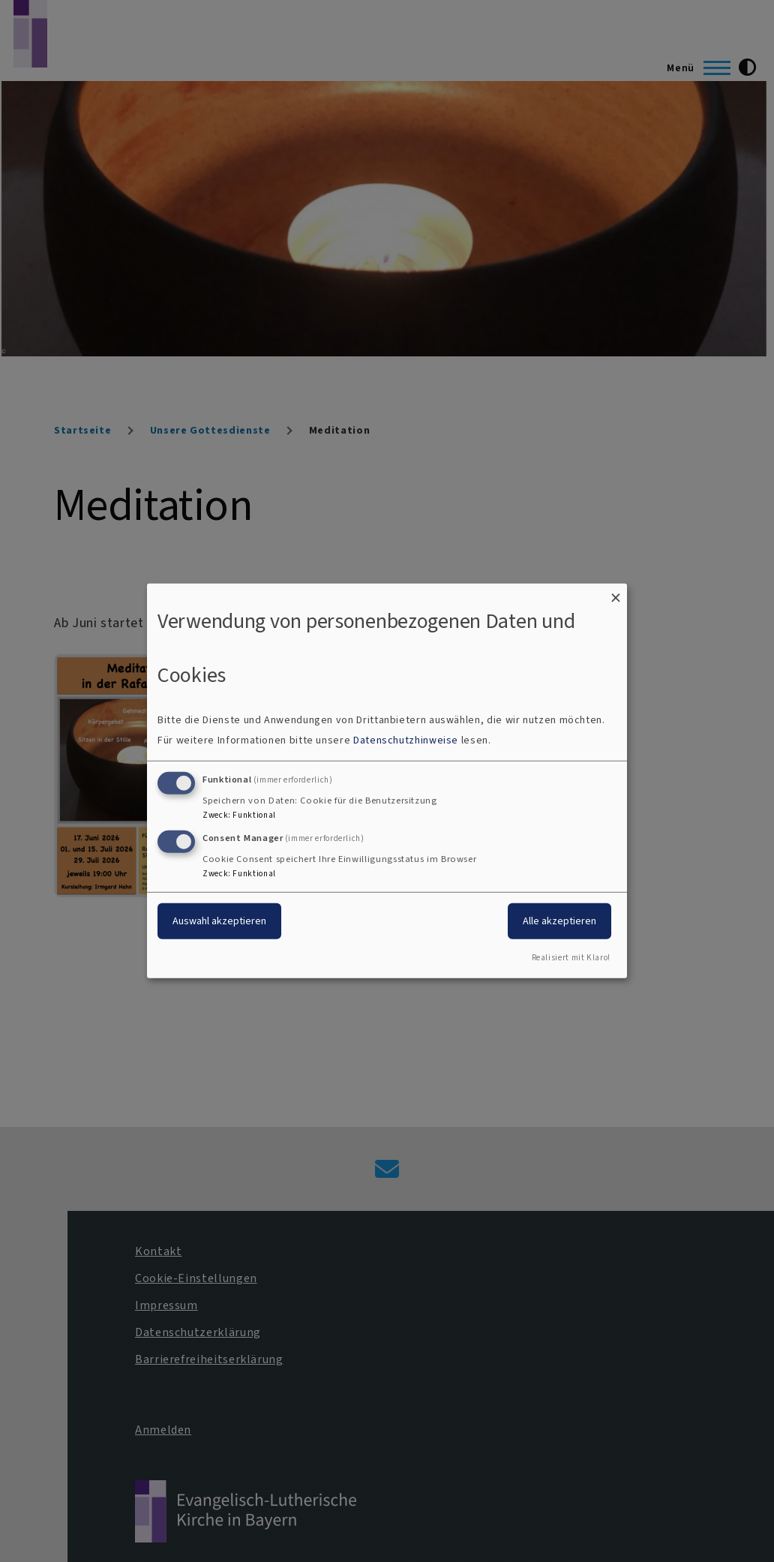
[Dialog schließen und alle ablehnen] (615, 593)
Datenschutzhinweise (405, 740)
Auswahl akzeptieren (219, 920)
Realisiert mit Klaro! (571, 957)
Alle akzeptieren (559, 920)
